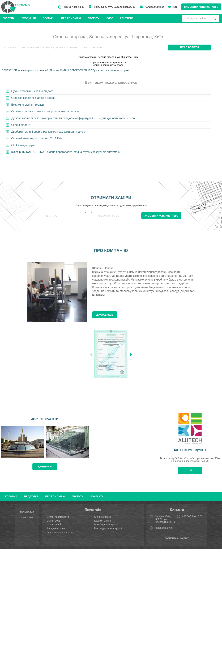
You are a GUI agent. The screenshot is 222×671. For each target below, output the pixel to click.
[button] (131, 354)
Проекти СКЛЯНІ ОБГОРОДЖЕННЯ (70, 70)
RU (172, 7)
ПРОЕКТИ (7, 70)
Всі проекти (189, 47)
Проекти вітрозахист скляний (31, 70)
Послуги (48, 18)
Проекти (94, 18)
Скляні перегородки (58, 516)
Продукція (29, 18)
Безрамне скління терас (60, 532)
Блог (109, 18)
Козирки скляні (102, 520)
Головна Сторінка (16, 47)
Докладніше (104, 314)
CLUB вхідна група (23, 145)
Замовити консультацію (201, 7)
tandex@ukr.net (155, 7)
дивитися (45, 466)
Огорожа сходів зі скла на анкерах (33, 97)
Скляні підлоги (20, 124)
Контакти (126, 18)
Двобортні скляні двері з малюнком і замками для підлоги (48, 131)
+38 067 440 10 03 (71, 7)
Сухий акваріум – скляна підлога (32, 91)
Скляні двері (54, 524)
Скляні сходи (54, 520)
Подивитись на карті (177, 538)
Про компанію (71, 18)
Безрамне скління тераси (27, 104)
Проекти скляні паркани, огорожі (110, 70)
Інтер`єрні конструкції (106, 524)
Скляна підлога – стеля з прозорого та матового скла (45, 111)
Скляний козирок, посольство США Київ (36, 138)
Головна (9, 18)
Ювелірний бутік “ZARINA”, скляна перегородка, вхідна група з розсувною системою (65, 151)
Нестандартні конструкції (108, 528)
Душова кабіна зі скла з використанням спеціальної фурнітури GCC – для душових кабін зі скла (73, 118)
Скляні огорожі (102, 516)
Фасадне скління (56, 528)
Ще (190, 470)
